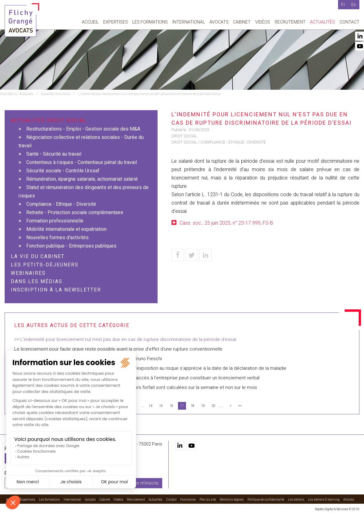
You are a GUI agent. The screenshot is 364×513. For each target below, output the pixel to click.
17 (182, 405)
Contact (349, 21)
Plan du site (208, 499)
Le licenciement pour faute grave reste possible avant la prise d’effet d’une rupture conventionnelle (118, 349)
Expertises (115, 21)
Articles (348, 499)
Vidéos (262, 21)
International (188, 21)
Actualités (322, 21)
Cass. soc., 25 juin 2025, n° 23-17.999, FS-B (226, 223)
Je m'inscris (146, 483)
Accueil (90, 21)
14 (150, 405)
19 (203, 405)
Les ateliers (296, 499)
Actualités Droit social (56, 94)
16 (171, 405)
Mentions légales (232, 499)
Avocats (219, 21)
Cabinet (242, 21)
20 (213, 405)
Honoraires (188, 499)
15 (161, 405)
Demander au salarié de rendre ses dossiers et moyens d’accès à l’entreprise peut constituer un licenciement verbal (137, 378)
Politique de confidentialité (266, 499)
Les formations (150, 21)
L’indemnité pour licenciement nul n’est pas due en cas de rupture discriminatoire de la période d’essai (149, 94)
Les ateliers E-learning (324, 499)
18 (192, 405)
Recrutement (290, 21)
